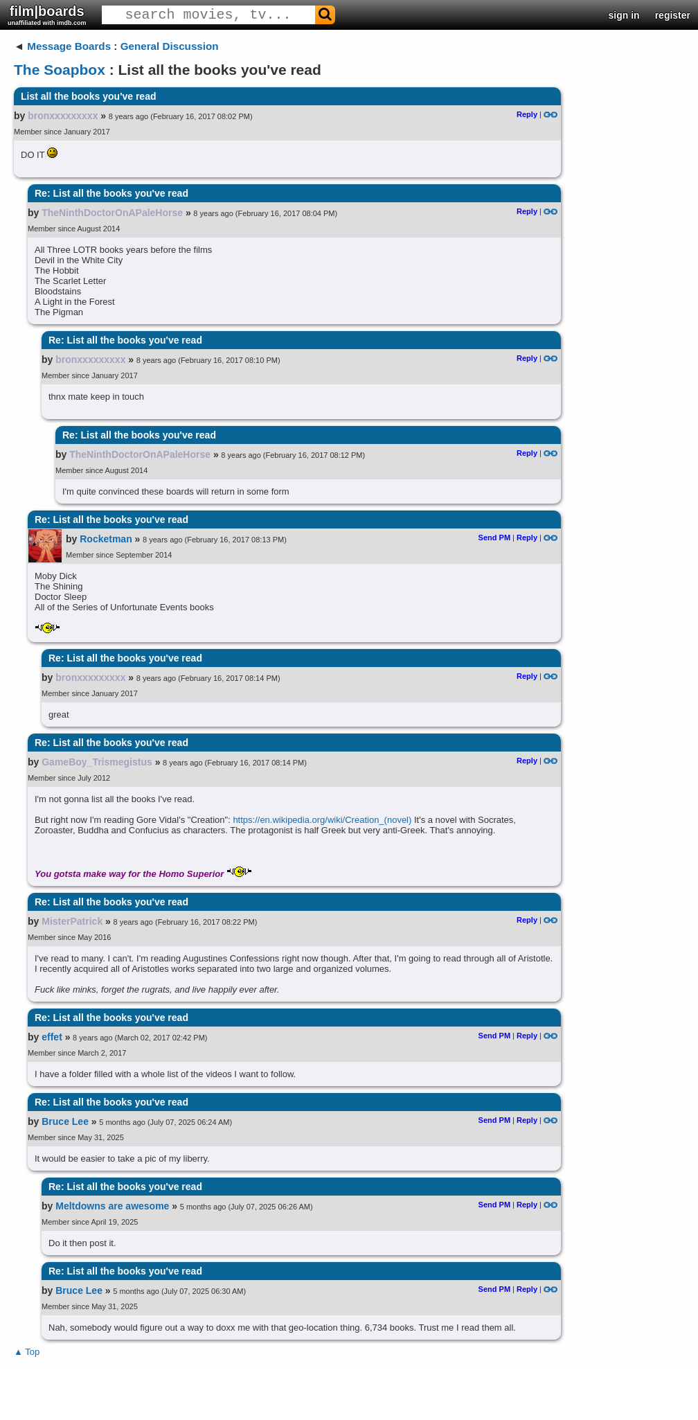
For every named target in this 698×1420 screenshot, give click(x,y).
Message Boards (69, 46)
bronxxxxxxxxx (63, 115)
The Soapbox (59, 70)
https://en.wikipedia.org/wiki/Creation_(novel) (322, 820)
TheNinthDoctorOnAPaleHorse (112, 212)
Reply (527, 114)
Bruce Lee (65, 1121)
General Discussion (169, 46)
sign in (624, 15)
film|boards (47, 14)
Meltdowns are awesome (112, 1206)
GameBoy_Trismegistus (97, 761)
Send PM (494, 537)
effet (52, 1036)
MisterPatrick (72, 921)
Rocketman (106, 538)
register (672, 15)
